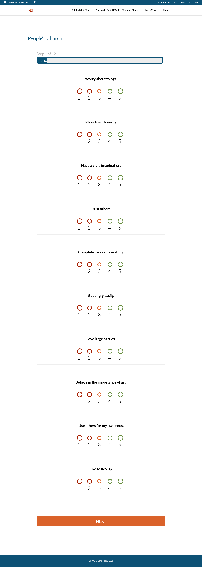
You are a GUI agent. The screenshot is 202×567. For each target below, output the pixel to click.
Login (176, 2)
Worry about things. (101, 79)
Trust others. (101, 208)
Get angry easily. (101, 295)
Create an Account (164, 2)
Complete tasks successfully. (101, 252)
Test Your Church (130, 10)
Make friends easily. (101, 122)
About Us (167, 10)
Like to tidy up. (101, 469)
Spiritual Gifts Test (80, 10)
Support (183, 2)
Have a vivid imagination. (101, 165)
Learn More (150, 10)
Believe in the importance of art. (101, 382)
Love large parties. (101, 339)
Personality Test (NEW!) (107, 10)
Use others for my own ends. (101, 425)
